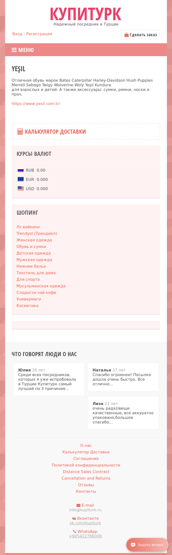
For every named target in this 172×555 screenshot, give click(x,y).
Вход (17, 34)
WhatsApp (85, 533)
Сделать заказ (140, 34)
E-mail (85, 507)
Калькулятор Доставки (51, 131)
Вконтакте (85, 520)
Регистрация (39, 34)
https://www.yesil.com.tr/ (36, 103)
